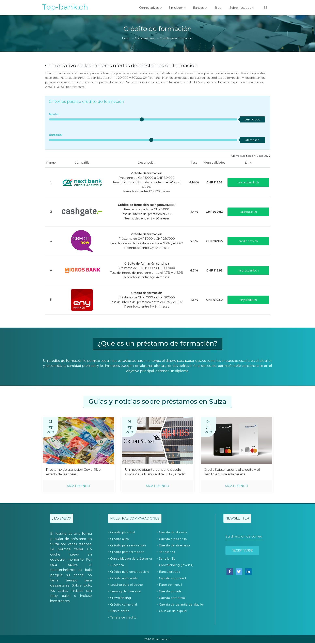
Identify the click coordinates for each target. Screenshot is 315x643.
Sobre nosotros (241, 7)
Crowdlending (120, 598)
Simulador (177, 7)
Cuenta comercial (172, 598)
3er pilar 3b (167, 558)
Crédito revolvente (124, 578)
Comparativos (150, 7)
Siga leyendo (78, 485)
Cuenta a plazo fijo (173, 539)
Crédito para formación (127, 552)
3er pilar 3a (167, 552)
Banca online (120, 611)
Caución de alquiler (173, 611)
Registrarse (242, 550)
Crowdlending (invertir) (176, 565)
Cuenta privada (170, 591)
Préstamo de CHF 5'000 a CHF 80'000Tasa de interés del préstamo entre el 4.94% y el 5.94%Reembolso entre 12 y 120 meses (146, 182)
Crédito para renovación (128, 545)
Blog (218, 7)
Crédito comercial (123, 604)
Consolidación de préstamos (131, 558)
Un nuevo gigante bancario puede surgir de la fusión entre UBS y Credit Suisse (155, 472)
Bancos (200, 7)
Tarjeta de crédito (123, 617)
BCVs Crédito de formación (213, 82)
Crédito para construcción (129, 572)
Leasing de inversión (125, 591)
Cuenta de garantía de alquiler (181, 604)
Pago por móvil (170, 585)
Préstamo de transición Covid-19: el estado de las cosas (74, 472)
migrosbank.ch (248, 270)
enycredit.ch (248, 300)
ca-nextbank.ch (248, 182)
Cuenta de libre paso (174, 545)
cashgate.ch (248, 212)
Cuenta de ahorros (173, 532)
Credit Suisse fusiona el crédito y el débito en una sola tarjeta (232, 472)
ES (265, 7)
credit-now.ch (248, 241)
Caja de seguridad (172, 578)
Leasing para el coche (126, 585)
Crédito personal (122, 532)
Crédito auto (119, 539)
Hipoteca (117, 565)
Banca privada (169, 572)
